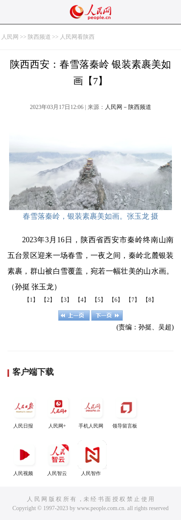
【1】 (31, 300)
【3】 (65, 300)
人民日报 (24, 411)
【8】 (150, 300)
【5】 (99, 300)
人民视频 (24, 458)
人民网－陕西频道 (128, 107)
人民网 (10, 37)
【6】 (116, 300)
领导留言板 (126, 411)
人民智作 (92, 458)
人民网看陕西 (77, 37)
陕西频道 (39, 37)
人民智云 (58, 458)
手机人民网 (92, 411)
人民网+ (58, 411)
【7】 (133, 300)
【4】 (82, 300)
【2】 (48, 300)
